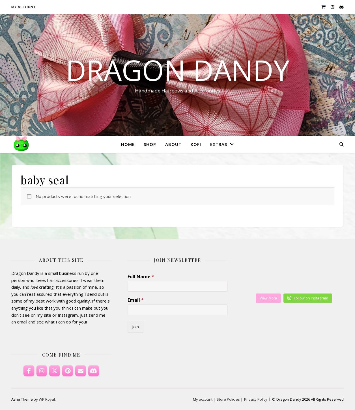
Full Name (141, 277)
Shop (150, 144)
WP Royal (47, 399)
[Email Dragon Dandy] (80, 371)
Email (136, 300)
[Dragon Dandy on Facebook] (29, 371)
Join (135, 326)
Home (128, 144)
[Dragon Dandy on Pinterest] (67, 371)
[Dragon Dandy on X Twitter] (54, 371)
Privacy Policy (255, 399)
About (173, 144)
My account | (204, 399)
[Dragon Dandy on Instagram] (42, 371)
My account (23, 7)
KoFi (196, 144)
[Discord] (93, 371)
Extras (218, 144)
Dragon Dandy (177, 70)
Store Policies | (230, 399)
